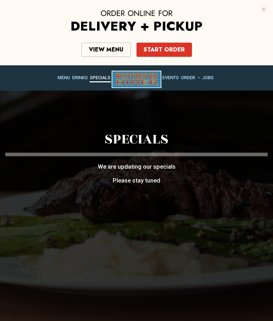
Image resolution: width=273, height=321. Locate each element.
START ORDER (164, 49)
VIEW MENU (106, 49)
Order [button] (190, 77)
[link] (136, 79)
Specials (100, 77)
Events (170, 77)
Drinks (80, 77)
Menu (64, 77)
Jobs (208, 77)
